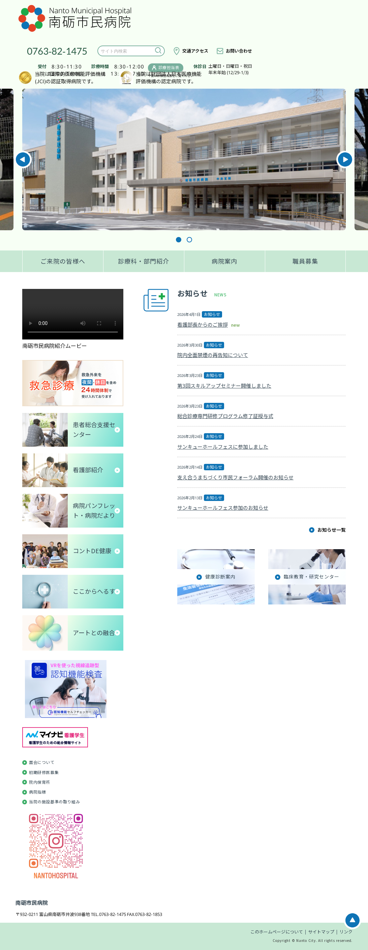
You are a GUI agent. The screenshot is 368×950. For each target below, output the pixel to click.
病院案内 (224, 261)
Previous (23, 159)
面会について (42, 762)
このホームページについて (276, 932)
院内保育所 (39, 782)
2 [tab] (189, 239)
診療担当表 (169, 67)
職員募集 (305, 261)
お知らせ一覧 (331, 530)
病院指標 (37, 792)
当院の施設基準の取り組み (54, 802)
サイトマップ (321, 932)
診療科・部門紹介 (143, 261)
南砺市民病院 (32, 903)
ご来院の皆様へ (62, 261)
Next (345, 159)
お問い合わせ (239, 51)
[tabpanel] (184, 159)
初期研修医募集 (44, 772)
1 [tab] (178, 239)
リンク (345, 932)
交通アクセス (195, 51)
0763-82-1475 (57, 51)
